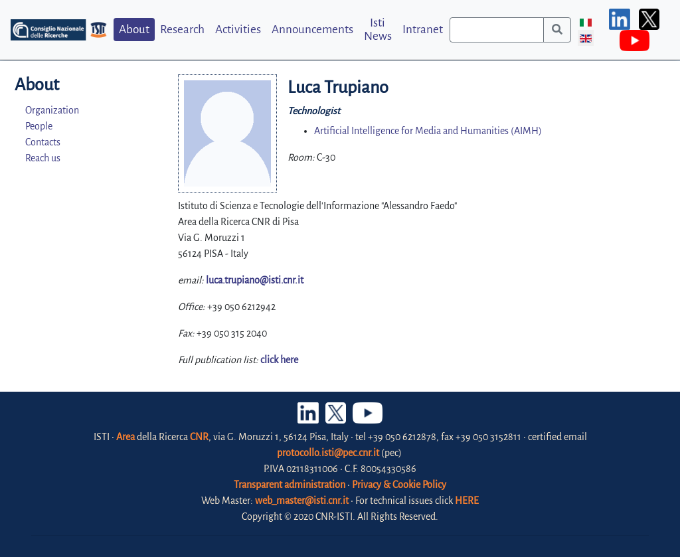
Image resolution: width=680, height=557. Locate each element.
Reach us (42, 158)
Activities (238, 29)
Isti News (378, 29)
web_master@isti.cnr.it (302, 500)
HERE (467, 500)
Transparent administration (289, 484)
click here (279, 360)
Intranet (422, 29)
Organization (52, 110)
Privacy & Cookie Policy (399, 484)
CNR (199, 437)
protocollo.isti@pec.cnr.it (328, 452)
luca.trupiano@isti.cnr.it (254, 280)
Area (125, 437)
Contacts (42, 142)
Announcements (312, 29)
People (38, 126)
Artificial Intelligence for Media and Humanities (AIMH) (428, 130)
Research (182, 29)
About (134, 29)
